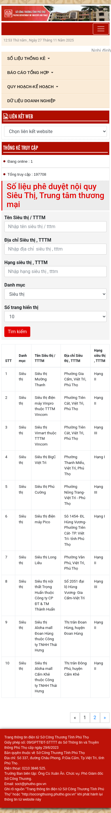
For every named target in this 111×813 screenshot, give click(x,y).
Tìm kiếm (17, 331)
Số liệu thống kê (27, 58)
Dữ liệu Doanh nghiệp (31, 100)
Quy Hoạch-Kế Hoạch (31, 86)
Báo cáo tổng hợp (28, 72)
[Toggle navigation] (101, 29)
